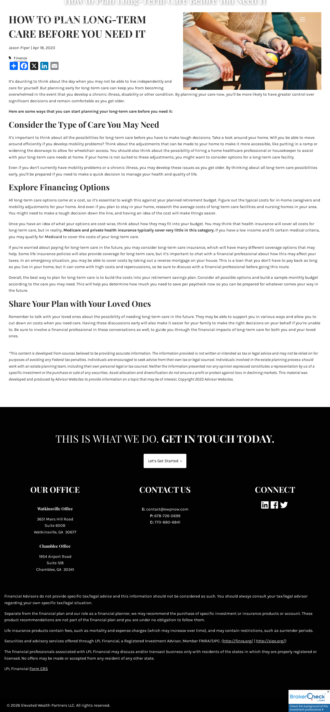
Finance (20, 58)
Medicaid (53, 236)
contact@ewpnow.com (167, 509)
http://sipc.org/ (270, 640)
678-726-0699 (167, 515)
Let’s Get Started (165, 460)
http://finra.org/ (238, 640)
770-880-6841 (167, 522)
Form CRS (39, 668)
